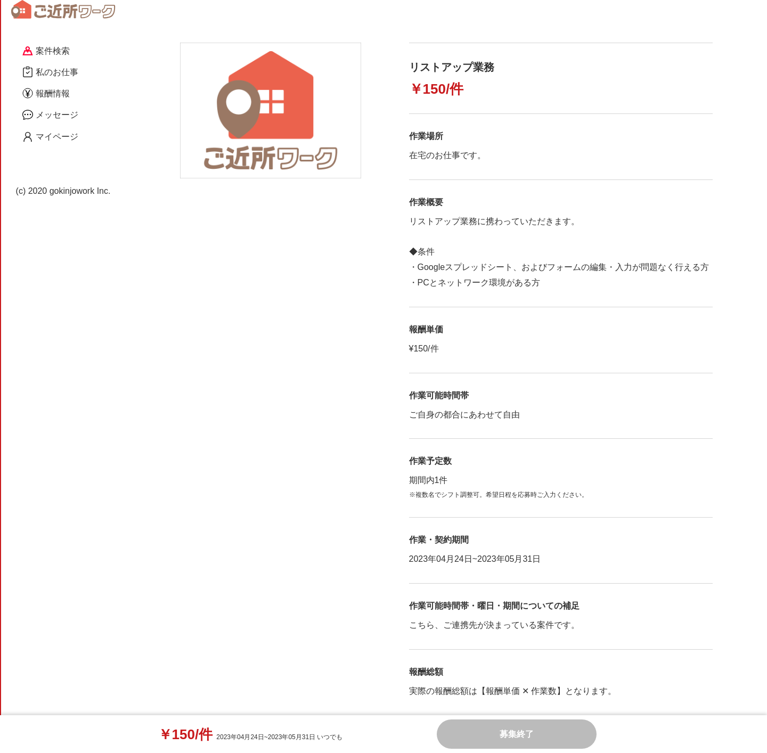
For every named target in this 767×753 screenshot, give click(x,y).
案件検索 (46, 50)
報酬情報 (46, 93)
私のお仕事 (50, 72)
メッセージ (50, 114)
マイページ (50, 136)
